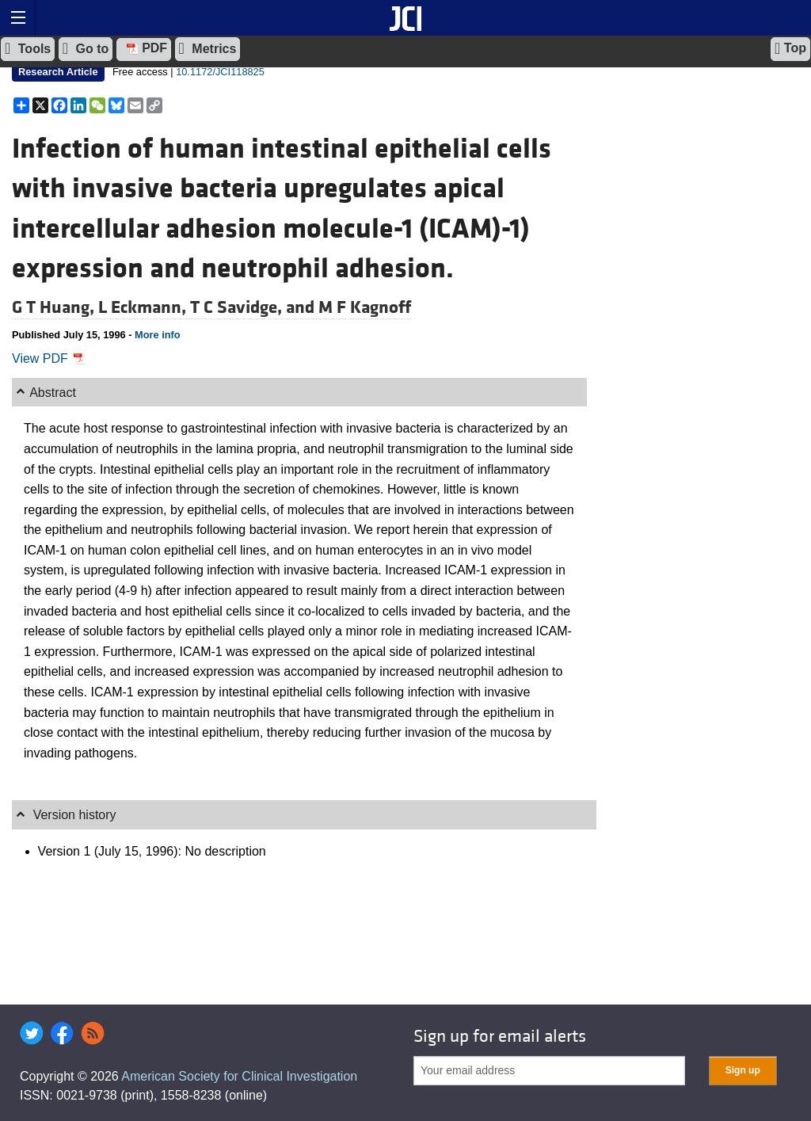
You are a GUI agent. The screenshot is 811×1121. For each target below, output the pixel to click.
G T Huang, (55, 307)
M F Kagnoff (364, 307)
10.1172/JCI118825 (220, 72)
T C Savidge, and (254, 307)
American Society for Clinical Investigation (239, 1076)
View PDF (49, 358)
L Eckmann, (144, 307)
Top (790, 48)
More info (158, 335)
